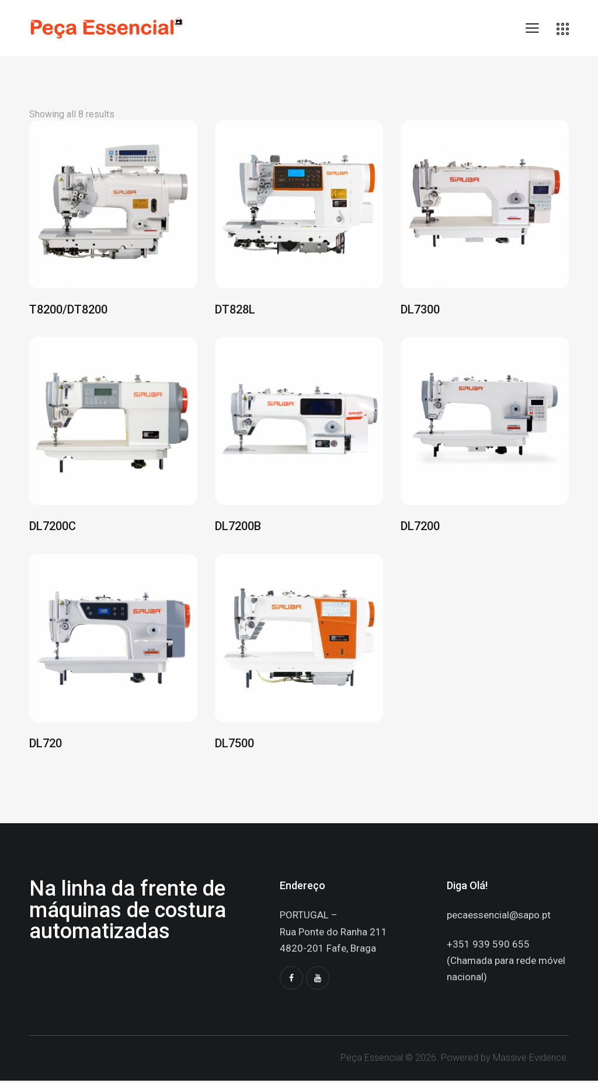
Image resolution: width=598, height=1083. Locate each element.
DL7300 (420, 310)
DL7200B (238, 528)
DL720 (45, 745)
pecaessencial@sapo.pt (499, 917)
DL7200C (52, 528)
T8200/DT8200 (68, 310)
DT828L (235, 310)
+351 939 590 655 (488, 946)
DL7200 (420, 528)
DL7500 (234, 745)
